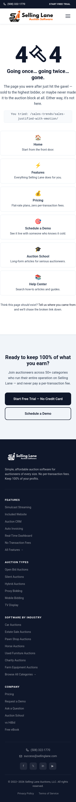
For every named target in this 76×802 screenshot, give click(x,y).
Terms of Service (49, 793)
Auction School (14, 715)
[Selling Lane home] (32, 16)
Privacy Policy (25, 793)
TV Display (11, 605)
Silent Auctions (14, 576)
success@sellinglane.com (38, 756)
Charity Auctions (15, 660)
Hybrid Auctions (15, 583)
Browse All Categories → (20, 674)
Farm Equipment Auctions (21, 667)
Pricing (9, 694)
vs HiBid (10, 722)
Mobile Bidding (14, 598)
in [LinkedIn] (43, 766)
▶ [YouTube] (52, 766)
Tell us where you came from (57, 305)
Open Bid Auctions (16, 569)
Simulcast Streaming (18, 507)
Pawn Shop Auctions (18, 639)
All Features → (14, 549)
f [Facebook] (23, 766)
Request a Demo (15, 701)
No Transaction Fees (18, 542)
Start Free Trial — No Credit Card (38, 399)
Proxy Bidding (13, 591)
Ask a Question (14, 708)
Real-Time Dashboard (18, 535)
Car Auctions (13, 624)
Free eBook (12, 729)
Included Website (16, 514)
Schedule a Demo (38, 413)
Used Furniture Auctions (20, 653)
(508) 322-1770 (14, 3)
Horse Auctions (14, 646)
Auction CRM (13, 521)
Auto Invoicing (14, 528)
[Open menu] (68, 16)
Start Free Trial (59, 4)
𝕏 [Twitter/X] (33, 766)
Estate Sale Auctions (18, 631)
